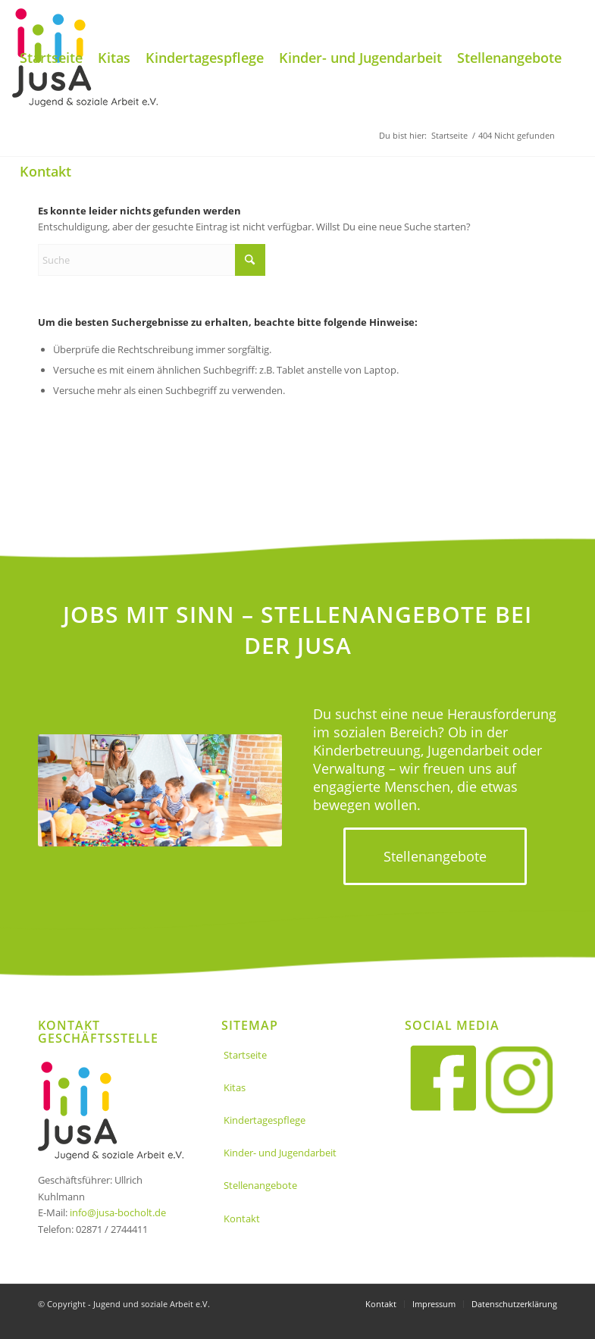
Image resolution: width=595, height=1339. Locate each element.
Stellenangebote (260, 1185)
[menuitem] (51, 57)
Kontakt (242, 1218)
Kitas (235, 1087)
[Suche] (151, 260)
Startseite (245, 1055)
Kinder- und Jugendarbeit (280, 1152)
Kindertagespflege (264, 1120)
